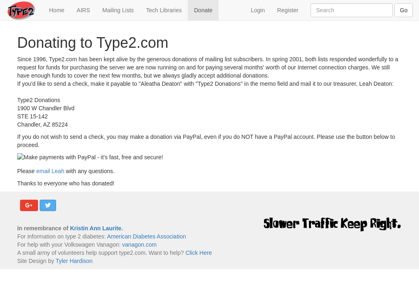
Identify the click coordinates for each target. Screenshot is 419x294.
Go (404, 10)
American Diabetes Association (146, 236)
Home (59, 9)
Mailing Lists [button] (118, 10)
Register (287, 10)
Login (258, 10)
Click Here (198, 252)
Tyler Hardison (74, 261)
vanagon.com (139, 244)
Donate (203, 10)
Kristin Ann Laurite (96, 228)
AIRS (83, 10)
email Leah (50, 171)
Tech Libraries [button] (164, 10)
